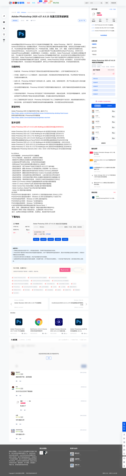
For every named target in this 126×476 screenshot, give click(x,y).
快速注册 (113, 3)
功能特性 (94, 44)
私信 (114, 9)
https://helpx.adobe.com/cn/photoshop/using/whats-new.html (30, 117)
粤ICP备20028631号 (31, 473)
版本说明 (94, 51)
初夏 (21, 401)
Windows (23, 12)
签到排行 (103, 143)
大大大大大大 (19, 429)
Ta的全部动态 (103, 35)
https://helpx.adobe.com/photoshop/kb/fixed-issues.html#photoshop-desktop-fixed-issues (39, 113)
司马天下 (18, 372)
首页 (18, 12)
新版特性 (94, 47)
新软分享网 (21, 473)
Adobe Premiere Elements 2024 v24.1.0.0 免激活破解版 (58, 331)
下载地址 (94, 54)
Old (17, 386)
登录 (107, 3)
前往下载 (82, 20)
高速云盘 (36, 239)
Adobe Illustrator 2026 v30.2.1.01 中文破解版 (27, 303)
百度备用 (58, 239)
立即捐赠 (48, 234)
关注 (110, 9)
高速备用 (43, 239)
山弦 (17, 415)
